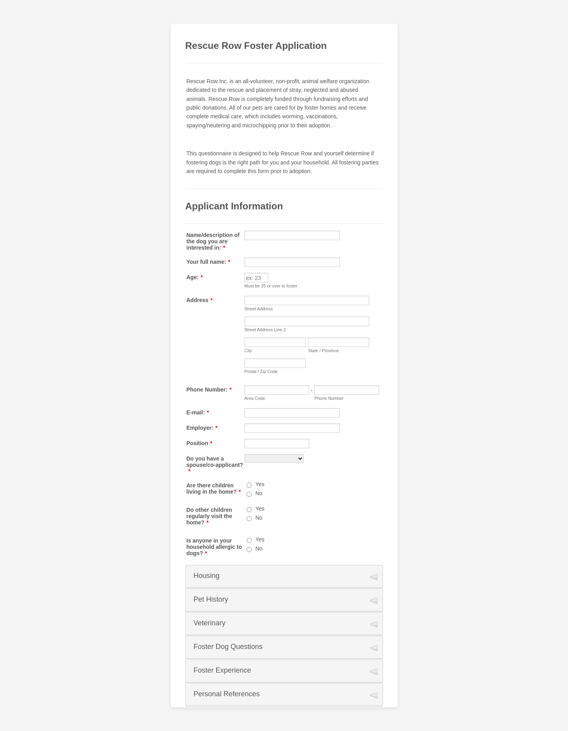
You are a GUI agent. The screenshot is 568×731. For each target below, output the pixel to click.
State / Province (323, 350)
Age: (195, 277)
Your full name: (208, 262)
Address (200, 300)
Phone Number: (209, 389)
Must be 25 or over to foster (271, 285)
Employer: (202, 428)
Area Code (255, 398)
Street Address (259, 308)
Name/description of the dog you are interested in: (213, 241)
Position (200, 443)
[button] (284, 576)
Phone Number (329, 398)
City (248, 350)
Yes (260, 484)
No (259, 493)
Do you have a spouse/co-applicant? (215, 464)
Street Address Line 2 (265, 329)
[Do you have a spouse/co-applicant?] (274, 458)
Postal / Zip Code (261, 371)
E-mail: (198, 412)
